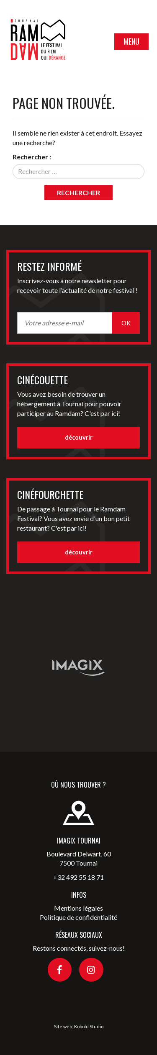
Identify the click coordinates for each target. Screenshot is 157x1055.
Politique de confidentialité (78, 917)
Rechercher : (32, 157)
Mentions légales (78, 908)
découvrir (79, 437)
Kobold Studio (88, 1026)
